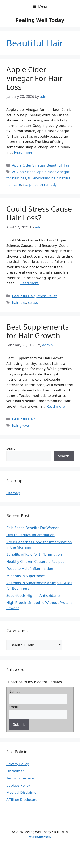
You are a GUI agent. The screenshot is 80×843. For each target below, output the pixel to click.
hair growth (21, 425)
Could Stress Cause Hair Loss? (39, 213)
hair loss (19, 302)
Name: (14, 691)
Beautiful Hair (58, 165)
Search (12, 448)
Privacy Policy (17, 763)
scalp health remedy (40, 184)
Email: (14, 706)
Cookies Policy (18, 785)
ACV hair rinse (23, 171)
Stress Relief (46, 295)
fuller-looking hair (42, 178)
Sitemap (13, 492)
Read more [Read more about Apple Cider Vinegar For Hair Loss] (23, 152)
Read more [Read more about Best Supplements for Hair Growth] (56, 406)
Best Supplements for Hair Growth (37, 331)
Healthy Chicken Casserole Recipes (35, 561)
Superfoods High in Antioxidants (33, 595)
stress (33, 302)
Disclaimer (15, 771)
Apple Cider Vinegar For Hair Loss (34, 78)
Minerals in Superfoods (25, 575)
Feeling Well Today (40, 19)
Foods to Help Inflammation (29, 568)
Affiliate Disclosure (21, 799)
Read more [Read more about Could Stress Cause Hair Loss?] (29, 282)
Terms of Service (20, 778)
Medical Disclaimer (22, 792)
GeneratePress (40, 836)
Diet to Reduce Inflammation (30, 534)
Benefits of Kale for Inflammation (34, 554)
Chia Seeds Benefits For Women (32, 527)
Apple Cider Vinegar (28, 165)
